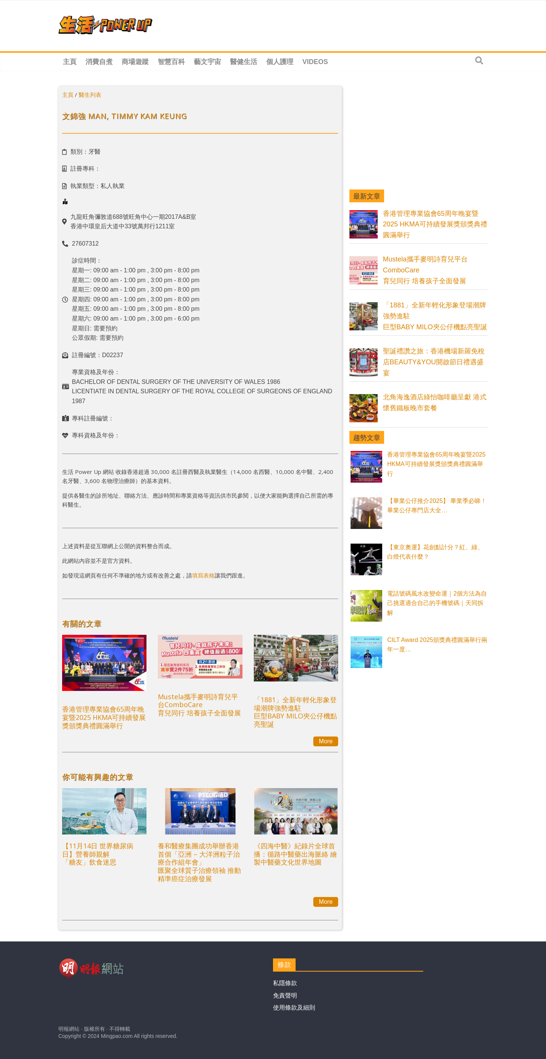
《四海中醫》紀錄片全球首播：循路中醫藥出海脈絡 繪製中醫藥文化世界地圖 (295, 853)
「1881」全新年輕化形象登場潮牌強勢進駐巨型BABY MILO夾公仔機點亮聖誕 (295, 712)
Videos (315, 62)
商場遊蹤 (135, 62)
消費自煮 (99, 62)
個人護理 (279, 62)
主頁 (69, 62)
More (325, 741)
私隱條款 (285, 983)
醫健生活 (243, 62)
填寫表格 (203, 575)
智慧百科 (171, 62)
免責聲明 (285, 995)
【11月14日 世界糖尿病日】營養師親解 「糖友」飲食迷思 (97, 853)
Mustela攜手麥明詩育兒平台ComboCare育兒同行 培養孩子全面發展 (199, 704)
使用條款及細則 (294, 1007)
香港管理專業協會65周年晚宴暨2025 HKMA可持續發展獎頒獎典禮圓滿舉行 (104, 717)
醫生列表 (90, 94)
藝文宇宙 (207, 62)
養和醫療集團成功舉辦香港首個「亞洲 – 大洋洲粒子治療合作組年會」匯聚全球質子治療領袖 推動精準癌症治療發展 (199, 862)
